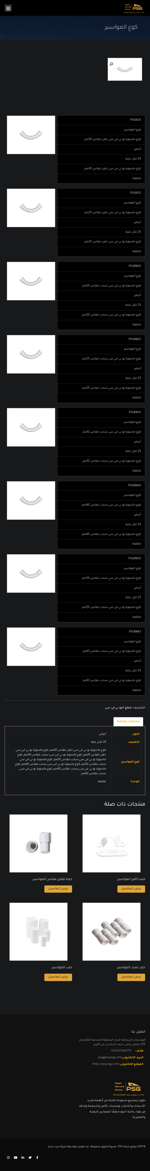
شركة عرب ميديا (57, 1146)
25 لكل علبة (98, 742)
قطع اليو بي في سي (118, 708)
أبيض (102, 734)
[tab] (128, 721)
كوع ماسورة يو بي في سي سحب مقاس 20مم (53, 755)
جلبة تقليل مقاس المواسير (52, 879)
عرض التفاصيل (58, 888)
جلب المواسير (62, 967)
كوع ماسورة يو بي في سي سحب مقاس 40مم (50, 764)
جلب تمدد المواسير (131, 967)
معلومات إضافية (128, 721)
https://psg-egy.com (106, 1064)
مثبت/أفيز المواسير (131, 879)
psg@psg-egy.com (109, 1057)
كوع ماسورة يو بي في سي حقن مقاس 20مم (78, 750)
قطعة (102, 781)
